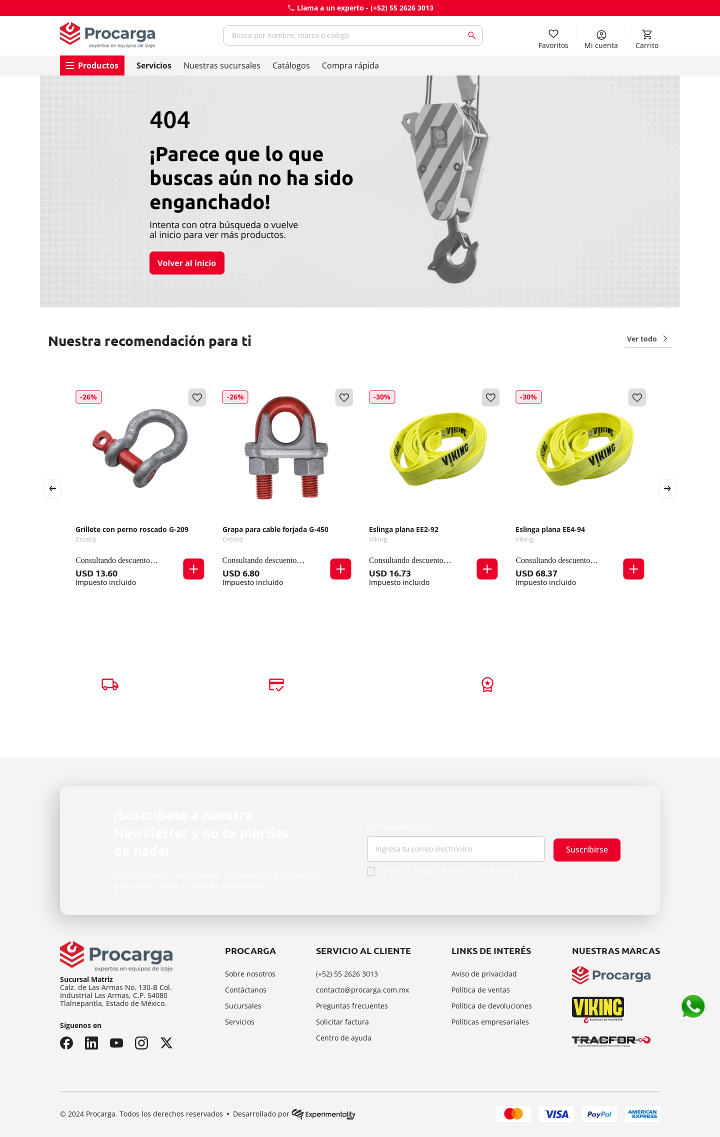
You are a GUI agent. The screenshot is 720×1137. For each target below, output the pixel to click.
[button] (194, 569)
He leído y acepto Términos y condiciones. (448, 872)
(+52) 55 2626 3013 (402, 7)
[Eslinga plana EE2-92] (433, 488)
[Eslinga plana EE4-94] (580, 488)
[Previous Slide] (53, 489)
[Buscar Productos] (474, 35)
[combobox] (353, 36)
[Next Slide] (667, 489)
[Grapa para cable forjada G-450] (286, 488)
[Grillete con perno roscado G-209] (140, 488)
